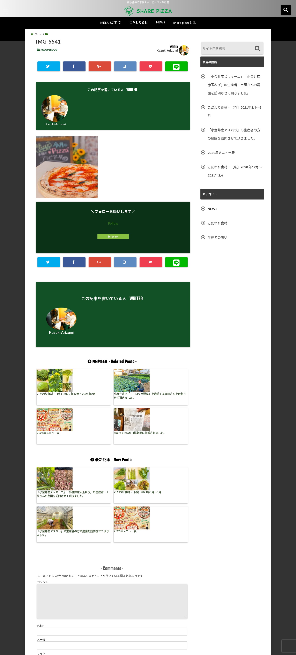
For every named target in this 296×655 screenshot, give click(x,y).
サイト (41, 579)
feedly (113, 237)
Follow (113, 224)
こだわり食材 (138, 22)
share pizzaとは (184, 22)
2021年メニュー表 (126, 395)
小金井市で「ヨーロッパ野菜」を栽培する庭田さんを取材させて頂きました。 (92, 399)
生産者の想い (217, 237)
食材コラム (111, 635)
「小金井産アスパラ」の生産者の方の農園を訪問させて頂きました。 (131, 460)
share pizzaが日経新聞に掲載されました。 (170, 397)
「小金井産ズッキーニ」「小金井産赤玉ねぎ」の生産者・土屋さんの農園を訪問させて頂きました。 (54, 462)
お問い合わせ (212, 635)
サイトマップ (185, 635)
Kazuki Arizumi (167, 50)
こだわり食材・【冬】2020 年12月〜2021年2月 (54, 397)
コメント (43, 508)
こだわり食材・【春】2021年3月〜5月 (93, 458)
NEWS (160, 22)
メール (42, 566)
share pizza (140, 649)
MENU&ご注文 (110, 22)
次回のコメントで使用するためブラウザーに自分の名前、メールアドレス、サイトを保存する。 (99, 597)
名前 (40, 552)
